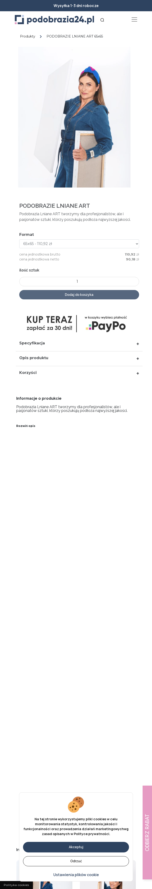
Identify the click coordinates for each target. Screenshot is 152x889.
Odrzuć (76, 861)
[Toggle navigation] (134, 19)
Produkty (27, 36)
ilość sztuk (31, 270)
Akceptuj (76, 847)
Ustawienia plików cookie (76, 874)
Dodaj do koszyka (81, 295)
